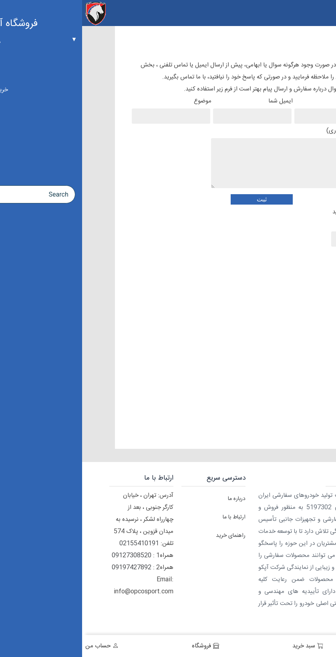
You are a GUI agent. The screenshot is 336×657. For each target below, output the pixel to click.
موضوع (90, 109)
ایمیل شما (171, 109)
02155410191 (57, 543)
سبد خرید (221, 646)
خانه (319, 646)
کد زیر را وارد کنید (271, 226)
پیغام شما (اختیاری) (211, 159)
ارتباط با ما (152, 517)
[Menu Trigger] (325, 13)
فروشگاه (119, 646)
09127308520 (49, 556)
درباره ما (154, 499)
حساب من (15, 646)
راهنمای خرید (148, 535)
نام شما (252, 109)
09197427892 (49, 568)
